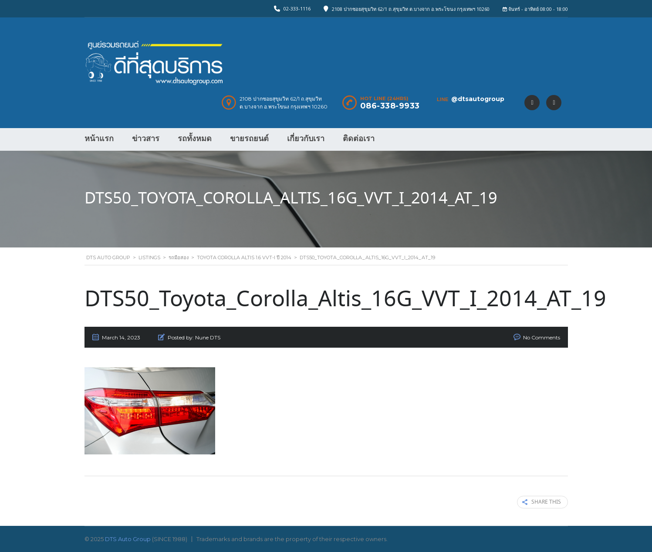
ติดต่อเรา (359, 138)
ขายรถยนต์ (249, 138)
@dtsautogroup (477, 99)
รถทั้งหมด (195, 138)
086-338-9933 (390, 106)
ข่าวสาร (145, 138)
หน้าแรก (99, 138)
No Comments (541, 337)
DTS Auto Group (128, 538)
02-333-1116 (297, 8)
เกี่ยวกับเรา (305, 138)
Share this (541, 502)
